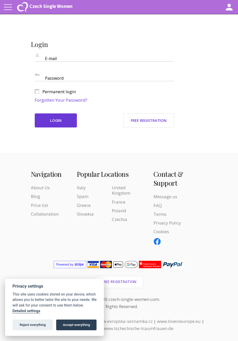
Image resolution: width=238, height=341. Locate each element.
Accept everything (76, 325)
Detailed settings (26, 311)
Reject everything (33, 325)
